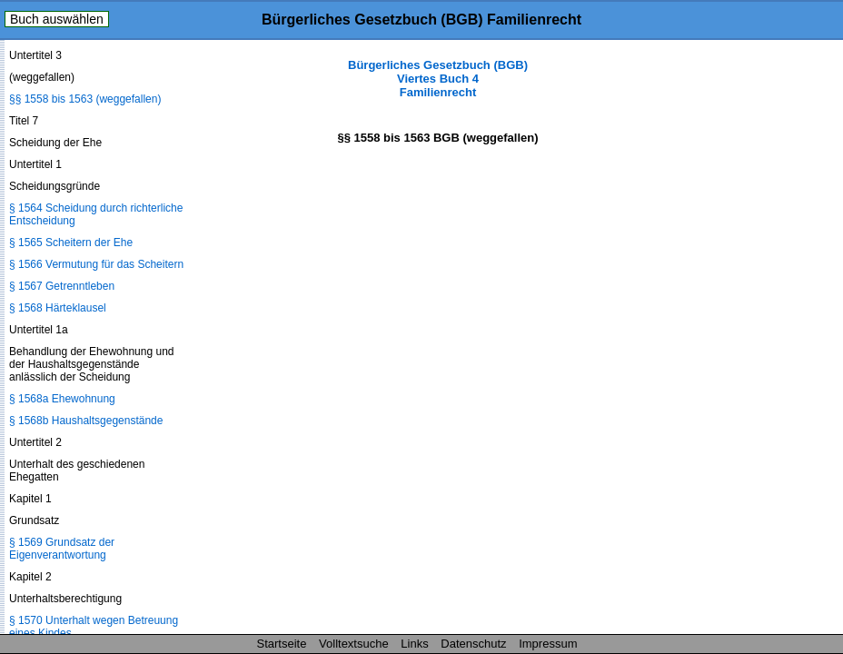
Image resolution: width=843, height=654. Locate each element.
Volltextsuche (354, 643)
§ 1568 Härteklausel (57, 308)
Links (414, 643)
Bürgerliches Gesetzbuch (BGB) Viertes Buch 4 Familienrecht (438, 78)
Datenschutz (473, 643)
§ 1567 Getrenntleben (61, 286)
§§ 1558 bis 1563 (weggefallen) (85, 99)
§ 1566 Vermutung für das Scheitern (96, 264)
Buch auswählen (57, 19)
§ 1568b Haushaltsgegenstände (86, 420)
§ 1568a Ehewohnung (62, 398)
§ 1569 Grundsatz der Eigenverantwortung (61, 548)
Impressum (548, 643)
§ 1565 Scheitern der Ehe (71, 242)
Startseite (282, 643)
